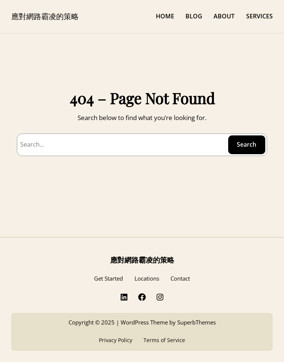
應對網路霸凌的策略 (45, 16)
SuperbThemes (196, 322)
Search (246, 144)
